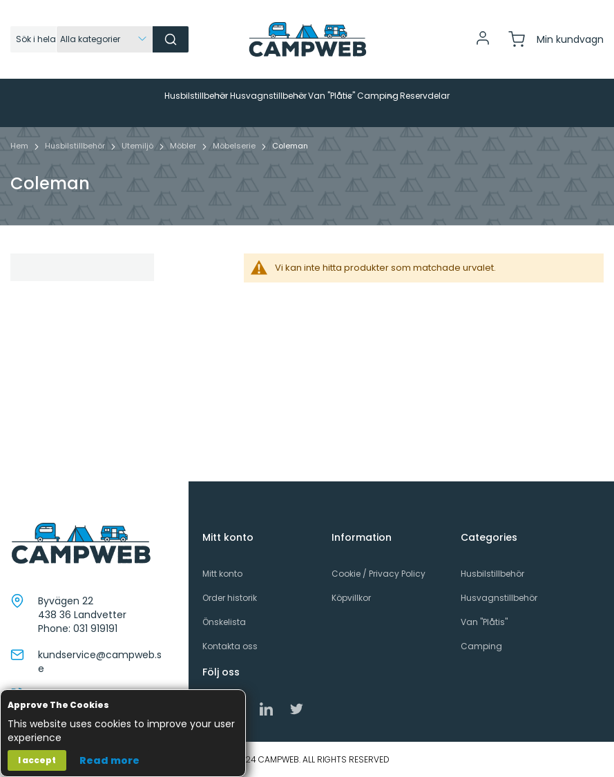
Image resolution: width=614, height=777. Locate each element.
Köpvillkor (351, 598)
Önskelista (224, 622)
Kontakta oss (230, 647)
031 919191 (95, 628)
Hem (20, 166)
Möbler (184, 166)
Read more (109, 760)
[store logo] (307, 39)
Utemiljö (138, 166)
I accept (37, 760)
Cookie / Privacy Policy (378, 573)
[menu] (307, 113)
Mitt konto (222, 573)
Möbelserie (235, 166)
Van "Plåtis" (484, 622)
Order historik (229, 598)
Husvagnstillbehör (499, 598)
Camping (481, 647)
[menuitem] (114, 96)
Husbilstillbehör (76, 166)
